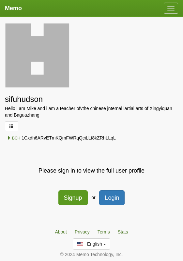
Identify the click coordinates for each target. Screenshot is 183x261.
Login (112, 198)
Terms (104, 231)
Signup (73, 198)
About (61, 231)
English (91, 244)
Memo (13, 8)
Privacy (82, 231)
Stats (123, 231)
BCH (14, 138)
